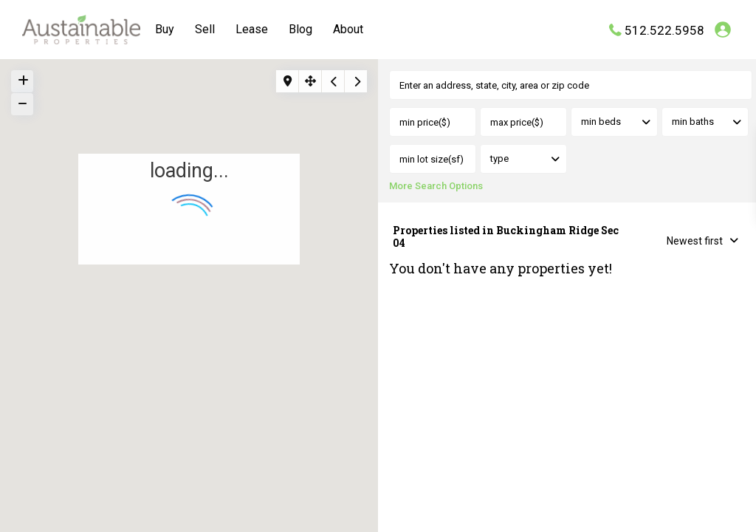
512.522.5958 (664, 29)
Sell (205, 29)
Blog (300, 29)
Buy (164, 29)
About (348, 29)
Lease (252, 29)
